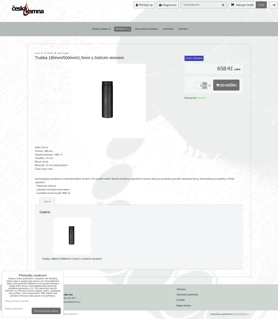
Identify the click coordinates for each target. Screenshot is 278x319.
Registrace (168, 5)
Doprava (168, 29)
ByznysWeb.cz (241, 314)
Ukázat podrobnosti (14, 308)
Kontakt (183, 29)
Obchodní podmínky (146, 29)
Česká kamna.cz (101, 29)
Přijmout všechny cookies (46, 311)
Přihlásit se (144, 5)
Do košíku (226, 85)
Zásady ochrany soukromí (64, 314)
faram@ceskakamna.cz (68, 302)
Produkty (123, 29)
